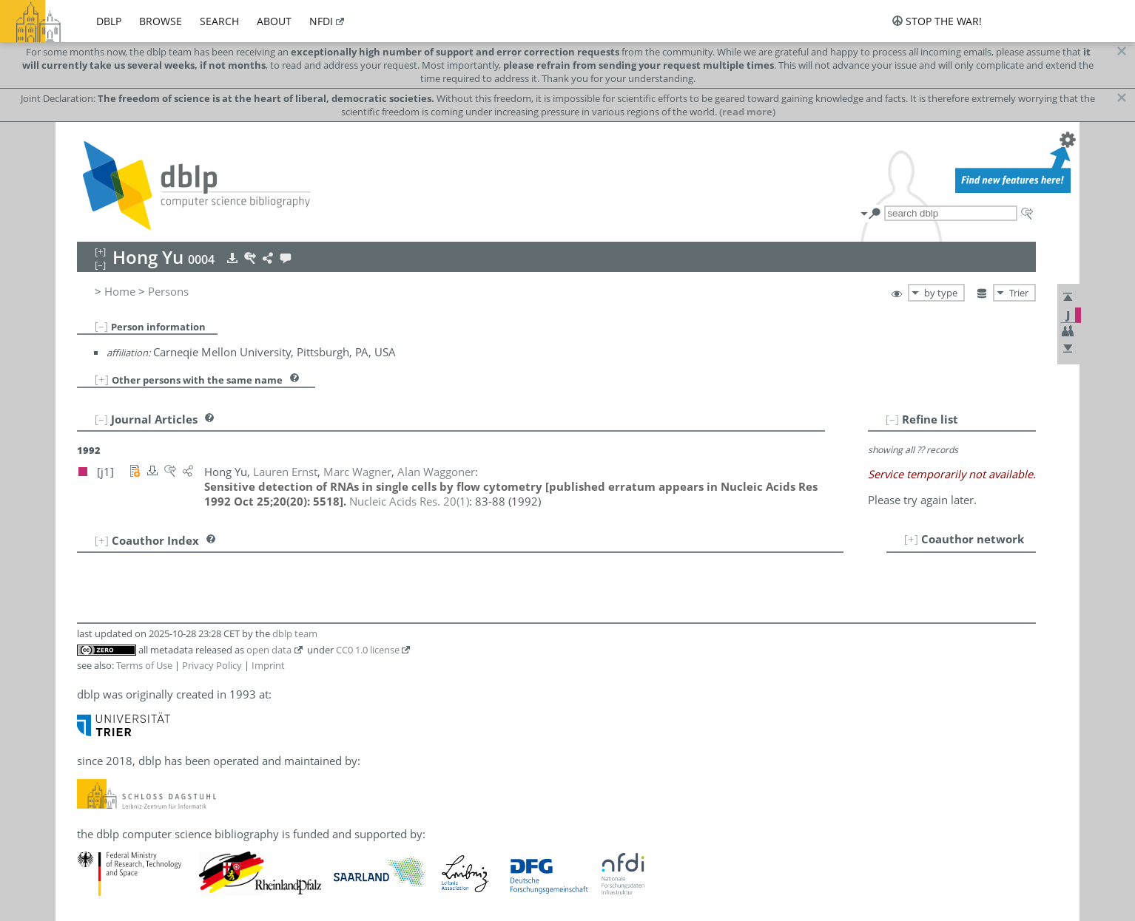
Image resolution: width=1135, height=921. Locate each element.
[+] (102, 379)
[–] (101, 326)
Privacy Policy (212, 665)
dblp (108, 21)
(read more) (747, 111)
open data (269, 649)
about (274, 21)
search (219, 21)
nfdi (321, 21)
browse (160, 21)
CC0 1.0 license (368, 649)
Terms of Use (144, 665)
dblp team (294, 633)
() (409, 501)
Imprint (268, 665)
